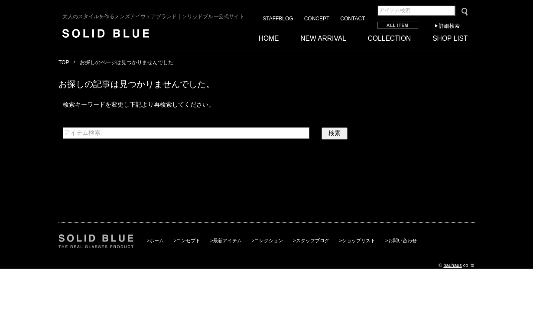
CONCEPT (317, 19)
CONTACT (352, 19)
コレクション (268, 240)
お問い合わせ (402, 240)
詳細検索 (449, 26)
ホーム (157, 240)
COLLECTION (389, 38)
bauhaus (452, 265)
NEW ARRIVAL (323, 38)
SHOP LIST (450, 38)
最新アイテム (227, 240)
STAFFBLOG (278, 19)
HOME (269, 38)
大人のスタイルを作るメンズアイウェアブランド (153, 16)
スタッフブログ (312, 240)
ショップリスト (358, 240)
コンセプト (188, 240)
